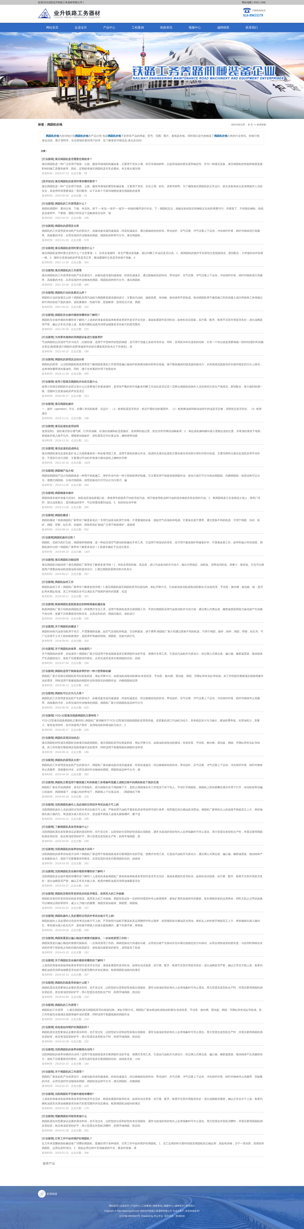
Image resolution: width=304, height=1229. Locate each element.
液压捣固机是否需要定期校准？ (73, 159)
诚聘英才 (179, 1205)
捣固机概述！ (63, 515)
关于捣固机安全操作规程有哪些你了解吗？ (80, 960)
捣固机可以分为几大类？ (69, 693)
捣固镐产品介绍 (64, 470)
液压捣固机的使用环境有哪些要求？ (76, 181)
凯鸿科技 (180, 1216)
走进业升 (81, 27)
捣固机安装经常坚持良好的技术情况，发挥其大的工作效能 (89, 893)
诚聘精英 (223, 27)
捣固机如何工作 (64, 581)
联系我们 (252, 27)
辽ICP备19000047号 (129, 1216)
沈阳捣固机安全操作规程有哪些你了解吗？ (80, 871)
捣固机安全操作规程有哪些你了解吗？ (77, 314)
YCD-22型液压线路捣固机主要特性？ (77, 715)
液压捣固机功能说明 (67, 559)
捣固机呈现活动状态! (67, 737)
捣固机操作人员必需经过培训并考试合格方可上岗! (84, 915)
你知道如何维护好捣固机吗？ (72, 1027)
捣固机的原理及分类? (68, 760)
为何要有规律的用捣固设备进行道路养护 (79, 337)
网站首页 (52, 27)
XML (263, 2)
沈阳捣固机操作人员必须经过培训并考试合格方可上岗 (87, 804)
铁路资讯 (166, 27)
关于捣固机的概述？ (67, 626)
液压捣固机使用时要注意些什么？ (75, 248)
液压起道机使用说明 (67, 426)
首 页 (250, 124)
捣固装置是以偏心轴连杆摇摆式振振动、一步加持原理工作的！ (92, 938)
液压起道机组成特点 (67, 448)
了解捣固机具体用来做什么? (72, 826)
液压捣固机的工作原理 (68, 270)
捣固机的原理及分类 (67, 225)
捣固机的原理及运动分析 (69, 359)
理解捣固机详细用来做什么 (71, 1116)
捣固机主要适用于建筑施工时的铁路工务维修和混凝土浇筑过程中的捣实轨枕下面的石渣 (107, 782)
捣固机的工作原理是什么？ (71, 203)
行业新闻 (48, 159)
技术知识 (48, 181)
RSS (256, 2)
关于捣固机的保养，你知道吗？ (73, 648)
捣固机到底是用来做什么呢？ (72, 982)
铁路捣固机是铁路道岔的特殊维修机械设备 (80, 604)
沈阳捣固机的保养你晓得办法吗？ (75, 1049)
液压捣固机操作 (64, 403)
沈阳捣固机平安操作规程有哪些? (74, 1093)
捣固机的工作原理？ (67, 1004)
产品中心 (109, 27)
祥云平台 (158, 1216)
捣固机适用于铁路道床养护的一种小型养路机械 (83, 671)
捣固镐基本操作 (64, 492)
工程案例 (138, 27)
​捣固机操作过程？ (64, 537)
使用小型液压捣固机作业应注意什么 (76, 381)
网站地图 (247, 2)
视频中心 (195, 27)
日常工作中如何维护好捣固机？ (73, 1138)
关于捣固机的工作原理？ (69, 1071)
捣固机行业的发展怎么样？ (71, 292)
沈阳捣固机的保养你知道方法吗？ (75, 849)
